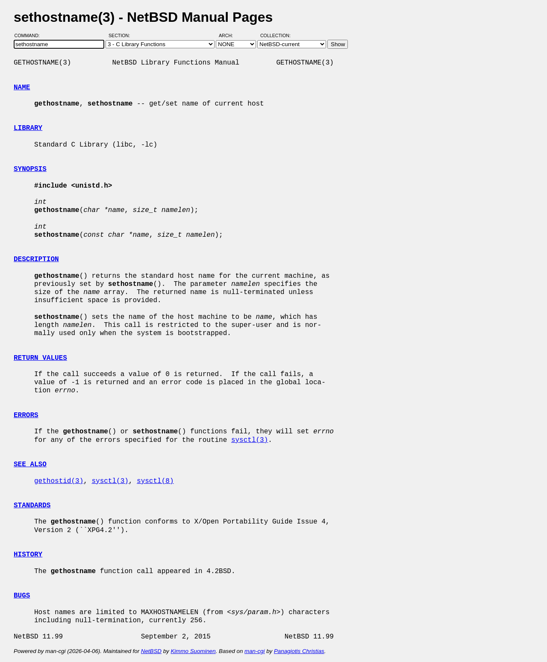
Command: (30, 35)
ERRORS (26, 415)
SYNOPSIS (30, 169)
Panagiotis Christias (299, 651)
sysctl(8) (155, 481)
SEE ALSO (30, 464)
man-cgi (254, 651)
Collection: (275, 35)
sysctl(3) (249, 440)
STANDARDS (32, 505)
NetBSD (151, 651)
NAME (22, 87)
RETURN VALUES (40, 358)
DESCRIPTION (36, 259)
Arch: (230, 35)
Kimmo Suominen (193, 651)
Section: (121, 35)
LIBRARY (28, 128)
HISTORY (28, 554)
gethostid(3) (58, 481)
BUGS (22, 595)
